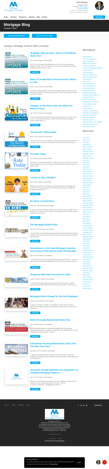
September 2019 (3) (88, 209)
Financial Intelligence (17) (90, 77)
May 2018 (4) (86, 245)
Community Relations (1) (89, 65)
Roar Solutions (60, 440)
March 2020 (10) (87, 196)
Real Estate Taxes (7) (88, 119)
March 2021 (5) (87, 169)
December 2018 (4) (88, 230)
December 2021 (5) (88, 151)
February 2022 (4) (87, 146)
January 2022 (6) (87, 149)
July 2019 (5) (86, 214)
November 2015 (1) (88, 270)
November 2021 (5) (88, 153)
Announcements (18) (88, 61)
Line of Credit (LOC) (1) (89, 88)
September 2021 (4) (88, 158)
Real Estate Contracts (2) (89, 115)
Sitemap (60, 438)
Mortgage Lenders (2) (88, 90)
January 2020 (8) (87, 200)
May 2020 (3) (86, 191)
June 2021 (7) (86, 162)
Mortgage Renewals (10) (89, 92)
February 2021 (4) (87, 171)
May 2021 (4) (86, 164)
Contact (44, 17)
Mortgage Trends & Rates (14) (91, 95)
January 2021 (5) (87, 173)
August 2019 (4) (87, 212)
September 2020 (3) (88, 182)
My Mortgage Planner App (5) (91, 101)
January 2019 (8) (87, 227)
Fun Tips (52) (86, 81)
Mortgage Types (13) (88, 97)
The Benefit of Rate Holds (43, 132)
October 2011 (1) (87, 288)
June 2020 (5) (86, 189)
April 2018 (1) (86, 248)
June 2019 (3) (86, 216)
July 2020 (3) (86, 187)
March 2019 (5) (87, 223)
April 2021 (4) (86, 167)
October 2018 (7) (87, 234)
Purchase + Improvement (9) (90, 110)
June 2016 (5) (86, 261)
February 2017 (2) (87, 252)
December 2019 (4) (88, 203)
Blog (38, 17)
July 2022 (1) (86, 137)
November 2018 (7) (88, 232)
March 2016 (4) (87, 266)
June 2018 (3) (86, 243)
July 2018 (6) (86, 241)
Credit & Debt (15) (87, 70)
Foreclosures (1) (87, 79)
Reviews (32, 17)
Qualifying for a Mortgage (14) (91, 113)
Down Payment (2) (88, 72)
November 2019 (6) (88, 205)
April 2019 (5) (86, 221)
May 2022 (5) (86, 140)
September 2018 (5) (88, 236)
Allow (79, 462)
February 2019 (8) (87, 225)
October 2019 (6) (87, 207)
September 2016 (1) (88, 257)
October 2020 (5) (87, 180)
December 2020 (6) (88, 176)
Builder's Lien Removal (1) (90, 63)
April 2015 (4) (86, 275)
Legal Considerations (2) (89, 86)
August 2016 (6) (87, 259)
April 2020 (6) (86, 194)
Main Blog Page (87, 56)
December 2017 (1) (88, 250)
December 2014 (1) (88, 279)
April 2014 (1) (86, 286)
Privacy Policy (52, 438)
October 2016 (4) (87, 254)
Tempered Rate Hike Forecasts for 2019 (50, 274)
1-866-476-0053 (83, 6)
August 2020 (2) (87, 185)
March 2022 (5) (87, 144)
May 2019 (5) (86, 218)
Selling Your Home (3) (89, 126)
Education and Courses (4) (90, 74)
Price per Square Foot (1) (89, 104)
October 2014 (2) (87, 281)
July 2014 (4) (86, 284)
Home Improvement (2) (89, 83)
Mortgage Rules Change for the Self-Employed (54, 296)
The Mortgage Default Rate (44, 224)
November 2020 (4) (88, 178)
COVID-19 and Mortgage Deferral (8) (93, 68)
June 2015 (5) (86, 272)
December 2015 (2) (88, 268)
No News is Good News (42, 201)
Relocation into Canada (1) (90, 124)
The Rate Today (38, 154)
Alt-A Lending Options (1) (89, 59)
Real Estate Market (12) (89, 117)
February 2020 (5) (87, 198)
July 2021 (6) (86, 160)
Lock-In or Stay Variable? (43, 177)
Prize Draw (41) (87, 106)
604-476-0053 (84, 8)
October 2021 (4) (87, 155)
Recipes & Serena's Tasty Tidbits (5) (92, 122)
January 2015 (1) (87, 277)
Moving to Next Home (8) (89, 99)
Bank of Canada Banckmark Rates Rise (50, 320)
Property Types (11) (88, 108)
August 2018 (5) (87, 239)
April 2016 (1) (86, 263)
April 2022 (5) (86, 142)
